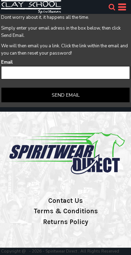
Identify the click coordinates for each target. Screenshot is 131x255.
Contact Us (65, 201)
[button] (111, 6)
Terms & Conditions (66, 211)
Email (7, 62)
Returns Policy (65, 222)
